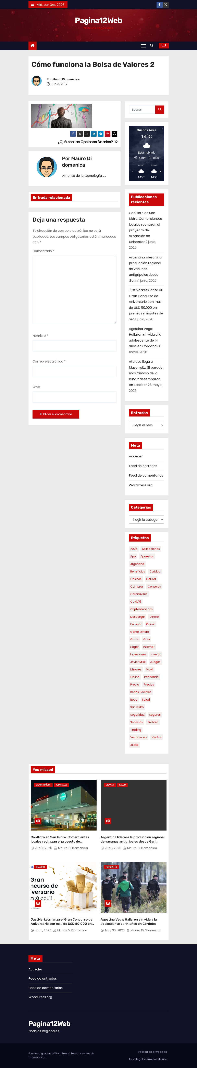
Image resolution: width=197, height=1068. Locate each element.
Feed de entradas (143, 466)
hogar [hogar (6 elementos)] (134, 647)
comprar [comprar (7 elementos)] (136, 587)
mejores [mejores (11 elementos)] (135, 669)
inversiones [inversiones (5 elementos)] (138, 654)
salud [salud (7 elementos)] (146, 700)
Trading (40, 867)
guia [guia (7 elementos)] (146, 639)
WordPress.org (140, 485)
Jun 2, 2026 (44, 848)
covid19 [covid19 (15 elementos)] (135, 602)
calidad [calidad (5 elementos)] (155, 571)
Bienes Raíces (43, 784)
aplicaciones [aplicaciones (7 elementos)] (151, 549)
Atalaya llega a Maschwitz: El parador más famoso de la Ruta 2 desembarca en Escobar (146, 373)
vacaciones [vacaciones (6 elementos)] (138, 737)
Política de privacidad (152, 1052)
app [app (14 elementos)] (133, 556)
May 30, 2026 (115, 930)
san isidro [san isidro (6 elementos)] (137, 707)
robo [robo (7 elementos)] (133, 700)
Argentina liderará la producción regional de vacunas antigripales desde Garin (145, 269)
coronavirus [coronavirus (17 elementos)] (138, 594)
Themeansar (37, 1057)
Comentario (43, 251)
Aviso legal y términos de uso (147, 1059)
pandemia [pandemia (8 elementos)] (151, 677)
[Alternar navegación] (143, 46)
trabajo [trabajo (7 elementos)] (152, 722)
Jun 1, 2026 (113, 848)
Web (36, 387)
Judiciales (61, 784)
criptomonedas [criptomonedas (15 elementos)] (141, 609)
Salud (122, 784)
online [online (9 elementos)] (134, 677)
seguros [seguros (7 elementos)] (155, 715)
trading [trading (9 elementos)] (135, 730)
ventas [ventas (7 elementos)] (157, 737)
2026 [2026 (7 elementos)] (133, 549)
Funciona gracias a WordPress (49, 1053)
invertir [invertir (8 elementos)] (156, 654)
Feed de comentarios (146, 475)
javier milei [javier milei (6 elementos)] (138, 662)
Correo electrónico (49, 361)
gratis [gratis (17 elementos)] (134, 639)
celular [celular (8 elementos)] (151, 579)
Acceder (136, 456)
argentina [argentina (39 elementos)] (137, 564)
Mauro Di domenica (66, 79)
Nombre (40, 335)
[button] (152, 45)
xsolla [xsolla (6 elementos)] (134, 745)
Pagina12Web (98, 20)
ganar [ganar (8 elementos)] (150, 624)
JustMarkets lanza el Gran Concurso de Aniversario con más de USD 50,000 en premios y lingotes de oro (61, 923)
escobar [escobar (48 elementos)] (135, 624)
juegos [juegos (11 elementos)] (155, 662)
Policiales (111, 867)
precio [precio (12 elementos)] (134, 684)
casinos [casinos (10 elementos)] (135, 579)
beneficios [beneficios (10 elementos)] (137, 571)
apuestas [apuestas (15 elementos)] (147, 556)
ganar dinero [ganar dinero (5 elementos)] (139, 632)
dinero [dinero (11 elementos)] (154, 617)
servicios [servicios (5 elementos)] (136, 722)
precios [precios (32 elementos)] (149, 684)
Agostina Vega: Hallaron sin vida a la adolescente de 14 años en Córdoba (129, 921)
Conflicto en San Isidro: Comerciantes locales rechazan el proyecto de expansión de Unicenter (60, 841)
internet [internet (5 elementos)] (149, 647)
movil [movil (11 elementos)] (149, 669)
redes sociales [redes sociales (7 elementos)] (140, 692)
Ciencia (110, 784)
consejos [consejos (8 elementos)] (154, 587)
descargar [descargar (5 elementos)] (137, 617)
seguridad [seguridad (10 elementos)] (137, 715)
